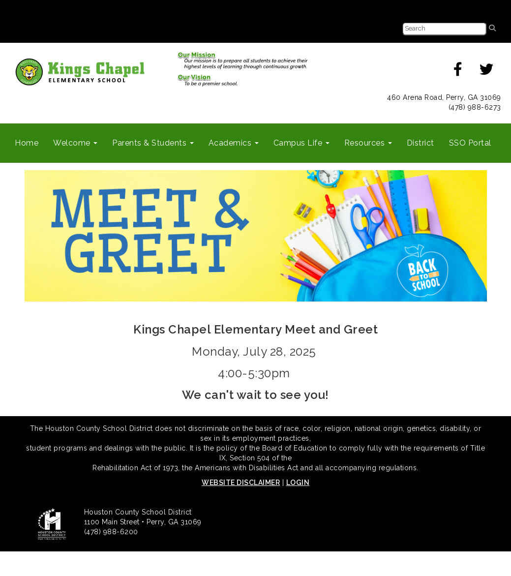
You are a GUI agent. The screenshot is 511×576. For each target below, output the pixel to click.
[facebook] (458, 72)
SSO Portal (470, 143)
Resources (368, 143)
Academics (234, 143)
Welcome (75, 143)
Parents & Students (153, 143)
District (420, 143)
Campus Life (301, 143)
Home (26, 143)
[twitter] (486, 72)
